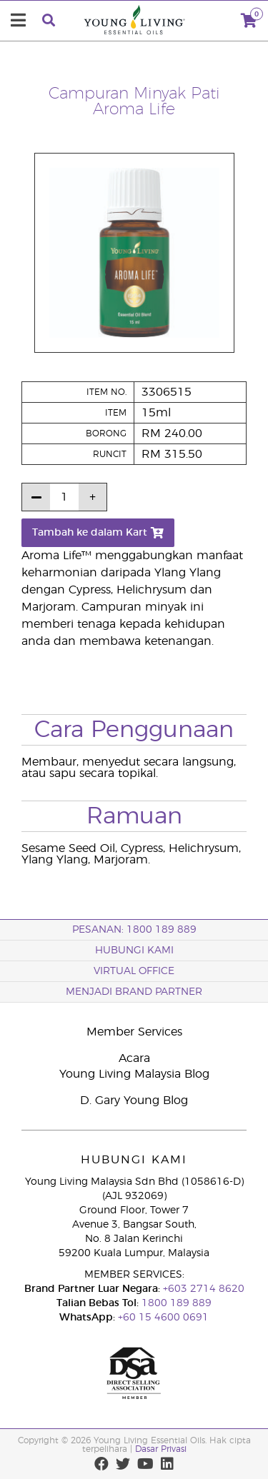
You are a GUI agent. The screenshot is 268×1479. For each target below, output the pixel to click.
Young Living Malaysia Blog (134, 1074)
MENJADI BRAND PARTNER (134, 992)
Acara (134, 1058)
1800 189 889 (175, 1303)
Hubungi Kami (134, 951)
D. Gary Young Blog (134, 1100)
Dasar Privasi (161, 1449)
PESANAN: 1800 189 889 (134, 930)
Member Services (134, 1032)
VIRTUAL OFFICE (134, 971)
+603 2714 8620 (202, 1289)
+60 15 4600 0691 (163, 1318)
